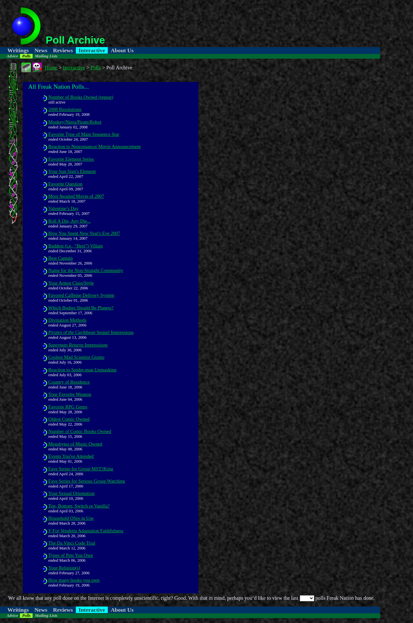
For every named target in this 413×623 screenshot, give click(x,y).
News (41, 50)
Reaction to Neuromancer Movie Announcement (94, 146)
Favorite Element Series (71, 159)
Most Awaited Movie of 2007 (76, 196)
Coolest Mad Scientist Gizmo (76, 357)
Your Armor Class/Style (71, 283)
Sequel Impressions (91, 332)
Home (51, 67)
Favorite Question (65, 183)
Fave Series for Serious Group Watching (86, 481)
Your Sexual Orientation (71, 493)
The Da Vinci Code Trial (71, 543)
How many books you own (74, 580)
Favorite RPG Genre (67, 406)
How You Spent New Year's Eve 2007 (84, 233)
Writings (18, 50)
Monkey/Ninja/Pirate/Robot (74, 122)
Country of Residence (69, 382)
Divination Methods (67, 320)
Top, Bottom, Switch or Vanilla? (79, 505)
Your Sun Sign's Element (72, 171)
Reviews (63, 50)
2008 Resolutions (65, 109)
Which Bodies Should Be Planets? (81, 307)
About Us (122, 50)
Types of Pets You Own (70, 555)
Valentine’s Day (63, 208)
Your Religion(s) (64, 567)
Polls (26, 56)
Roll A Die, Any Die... (69, 221)
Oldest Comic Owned (69, 419)
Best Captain (60, 258)
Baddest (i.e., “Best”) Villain (75, 245)
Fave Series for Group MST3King (80, 468)
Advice (12, 56)
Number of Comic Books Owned (79, 431)
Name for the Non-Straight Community (85, 270)
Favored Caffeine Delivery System (81, 295)
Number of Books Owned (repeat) (80, 97)
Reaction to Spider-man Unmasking (82, 369)
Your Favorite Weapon (69, 394)
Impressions (78, 344)
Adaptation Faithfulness (86, 530)
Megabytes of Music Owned (75, 444)
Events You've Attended (71, 456)
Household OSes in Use (71, 518)
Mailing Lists (46, 56)
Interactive (91, 50)
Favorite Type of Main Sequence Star (83, 134)
